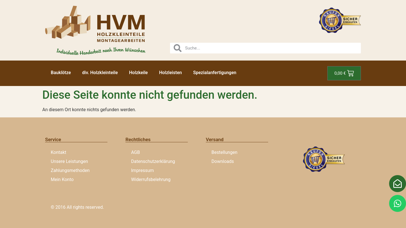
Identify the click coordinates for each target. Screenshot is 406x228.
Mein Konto (62, 179)
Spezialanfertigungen (214, 72)
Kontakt (58, 152)
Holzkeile (138, 72)
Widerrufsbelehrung (151, 179)
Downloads (222, 161)
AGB (135, 152)
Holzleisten (170, 72)
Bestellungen (224, 152)
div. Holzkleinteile (100, 72)
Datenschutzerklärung (153, 161)
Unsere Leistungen (69, 161)
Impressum (142, 170)
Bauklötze (61, 72)
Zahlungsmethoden (70, 170)
